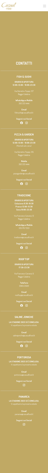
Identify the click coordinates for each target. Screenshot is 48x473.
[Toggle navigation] (44, 6)
